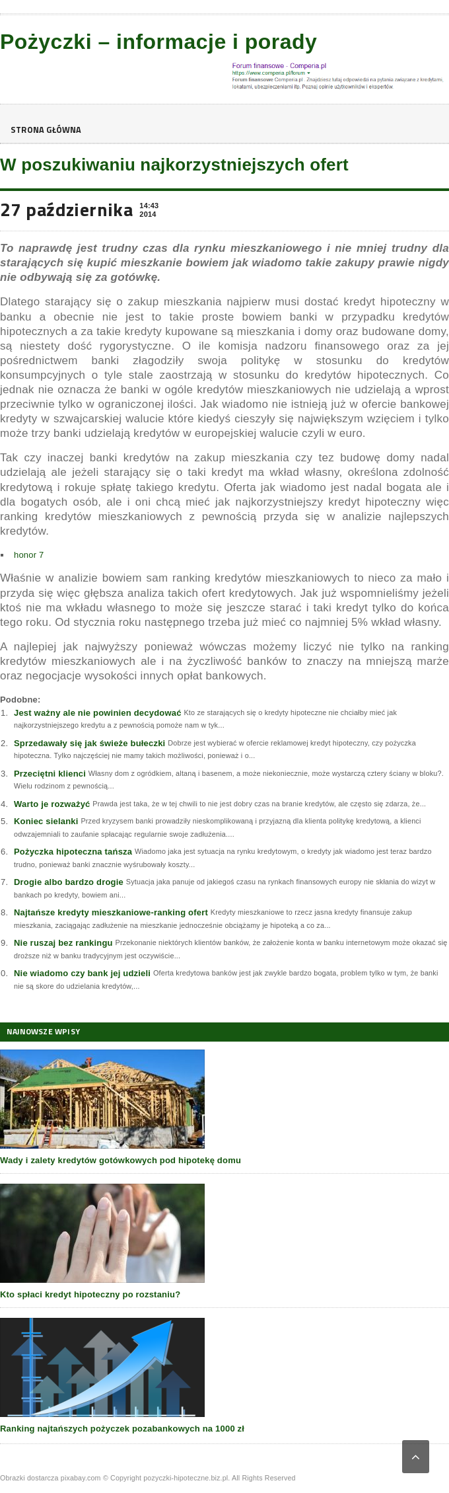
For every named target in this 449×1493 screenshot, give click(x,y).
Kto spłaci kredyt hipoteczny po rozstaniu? (90, 1294)
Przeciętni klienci (50, 774)
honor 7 (29, 555)
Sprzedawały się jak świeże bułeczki (89, 743)
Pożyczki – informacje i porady (158, 42)
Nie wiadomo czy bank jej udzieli (82, 973)
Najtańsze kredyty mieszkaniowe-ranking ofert (111, 912)
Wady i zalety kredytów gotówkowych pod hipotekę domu (120, 1160)
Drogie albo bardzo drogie (68, 882)
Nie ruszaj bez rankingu (63, 943)
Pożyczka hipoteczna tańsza (73, 852)
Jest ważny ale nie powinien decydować (98, 713)
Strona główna (49, 130)
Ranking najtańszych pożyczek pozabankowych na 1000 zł (122, 1429)
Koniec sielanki (46, 821)
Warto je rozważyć (52, 804)
